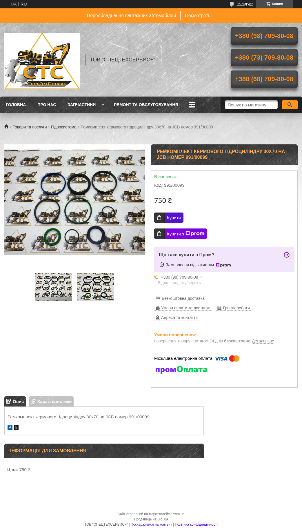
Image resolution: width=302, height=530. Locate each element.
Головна (16, 104)
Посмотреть (197, 15)
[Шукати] (290, 104)
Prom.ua (178, 514)
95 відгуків (245, 4)
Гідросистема (64, 127)
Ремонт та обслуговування (146, 104)
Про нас (46, 104)
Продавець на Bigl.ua (151, 519)
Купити (174, 217)
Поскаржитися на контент (151, 524)
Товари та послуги (29, 127)
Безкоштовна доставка (183, 298)
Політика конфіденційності (196, 524)
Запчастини (82, 104)
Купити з (185, 233)
